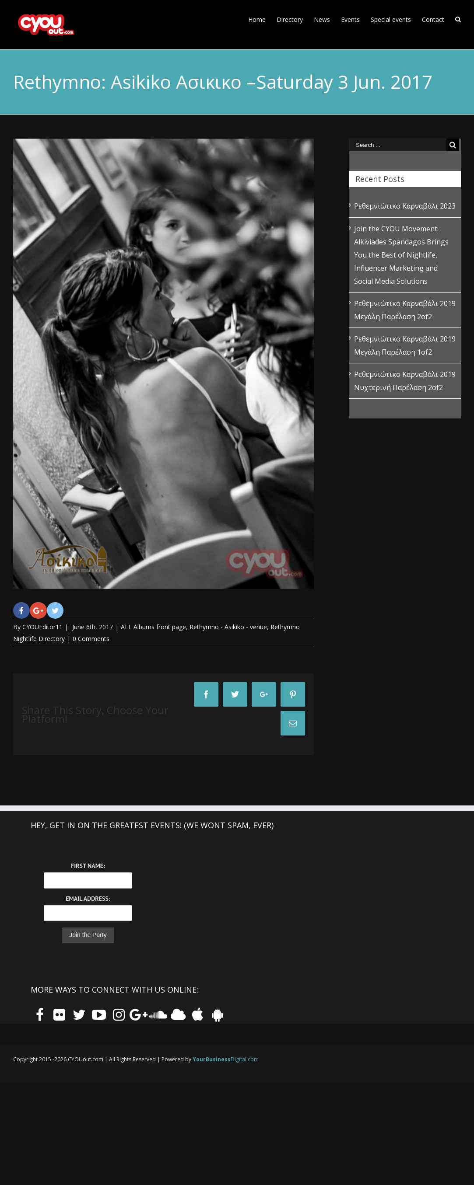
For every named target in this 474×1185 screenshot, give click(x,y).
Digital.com (226, 1059)
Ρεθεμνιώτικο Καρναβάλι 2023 (405, 206)
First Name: (88, 866)
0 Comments (91, 638)
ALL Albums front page (153, 627)
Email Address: (88, 899)
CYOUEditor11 (42, 627)
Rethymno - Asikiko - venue (228, 627)
